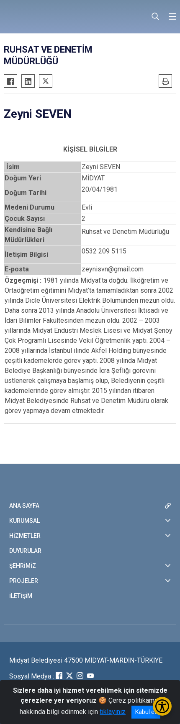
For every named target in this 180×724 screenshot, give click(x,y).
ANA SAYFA (24, 505)
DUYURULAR (25, 550)
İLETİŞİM (20, 595)
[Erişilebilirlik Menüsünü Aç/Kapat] (162, 706)
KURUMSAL (24, 520)
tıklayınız (113, 712)
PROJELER (23, 580)
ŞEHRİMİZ (22, 565)
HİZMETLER (25, 535)
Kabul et (146, 712)
